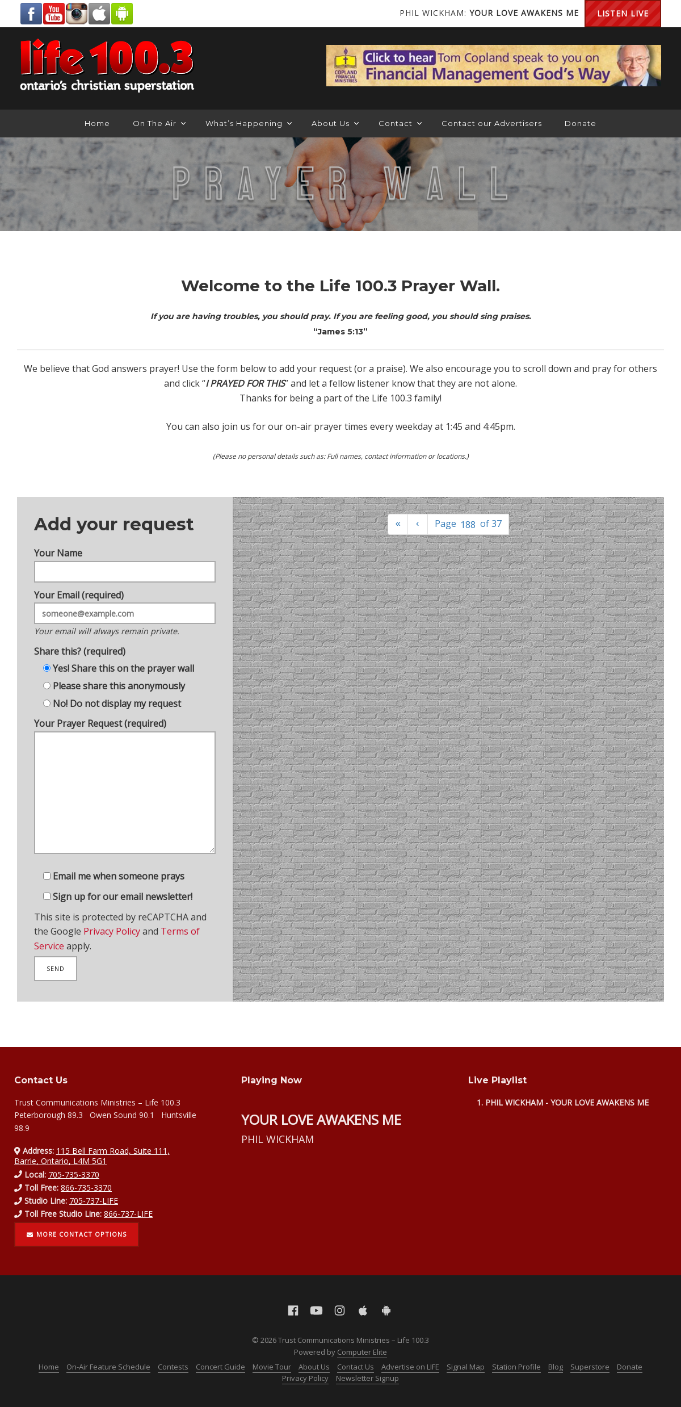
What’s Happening (248, 123)
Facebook (31, 13)
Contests (173, 1367)
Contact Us (355, 1367)
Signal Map (466, 1367)
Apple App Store (99, 13)
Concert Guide (220, 1367)
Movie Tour (272, 1367)
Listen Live (623, 13)
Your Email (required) (125, 603)
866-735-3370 (86, 1187)
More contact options (77, 1234)
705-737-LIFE (93, 1200)
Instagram (76, 13)
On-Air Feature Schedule (108, 1367)
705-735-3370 (73, 1174)
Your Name (125, 549)
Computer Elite (362, 1352)
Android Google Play (122, 13)
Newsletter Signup (367, 1378)
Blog (555, 1367)
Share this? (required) (76, 644)
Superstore (589, 1367)
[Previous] (417, 524)
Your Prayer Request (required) (125, 793)
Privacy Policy (111, 945)
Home (97, 123)
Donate (580, 123)
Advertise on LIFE (410, 1367)
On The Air (159, 123)
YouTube (54, 13)
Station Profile (516, 1367)
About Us (335, 123)
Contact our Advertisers (492, 123)
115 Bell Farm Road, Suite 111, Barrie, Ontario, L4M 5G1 (92, 1155)
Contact (400, 123)
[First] (398, 524)
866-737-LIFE (128, 1213)
